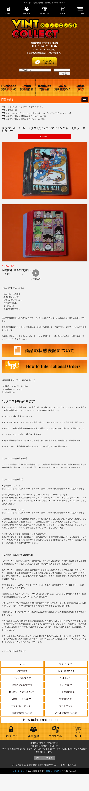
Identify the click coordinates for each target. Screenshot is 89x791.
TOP (3, 107)
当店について (66, 685)
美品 (23, 119)
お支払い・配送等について (22, 692)
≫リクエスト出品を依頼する (14, 651)
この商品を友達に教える (12, 389)
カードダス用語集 (66, 692)
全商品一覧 (12, 110)
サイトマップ (66, 706)
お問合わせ (72, 765)
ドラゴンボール (14, 107)
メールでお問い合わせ (66, 712)
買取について (66, 664)
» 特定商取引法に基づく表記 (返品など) (18, 380)
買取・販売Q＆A (66, 671)
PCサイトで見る (44, 758)
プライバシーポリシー (22, 706)
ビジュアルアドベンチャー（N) (59, 113)
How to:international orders (44, 720)
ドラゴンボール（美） (36, 119)
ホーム (22, 664)
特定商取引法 (66, 699)
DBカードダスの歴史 (22, 699)
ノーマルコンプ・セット (18, 113)
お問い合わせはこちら (44, 60)
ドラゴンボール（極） (38, 116)
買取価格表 (21, 671)
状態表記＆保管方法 (22, 685)
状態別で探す (13, 116)
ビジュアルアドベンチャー (34, 107)
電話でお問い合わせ (22, 712)
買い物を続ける (8, 392)
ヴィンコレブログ (22, 678)
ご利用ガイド (66, 678)
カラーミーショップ (20, 771)
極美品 (24, 116)
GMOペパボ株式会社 (53, 771)
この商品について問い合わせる (15, 386)
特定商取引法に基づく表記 (39, 765)
